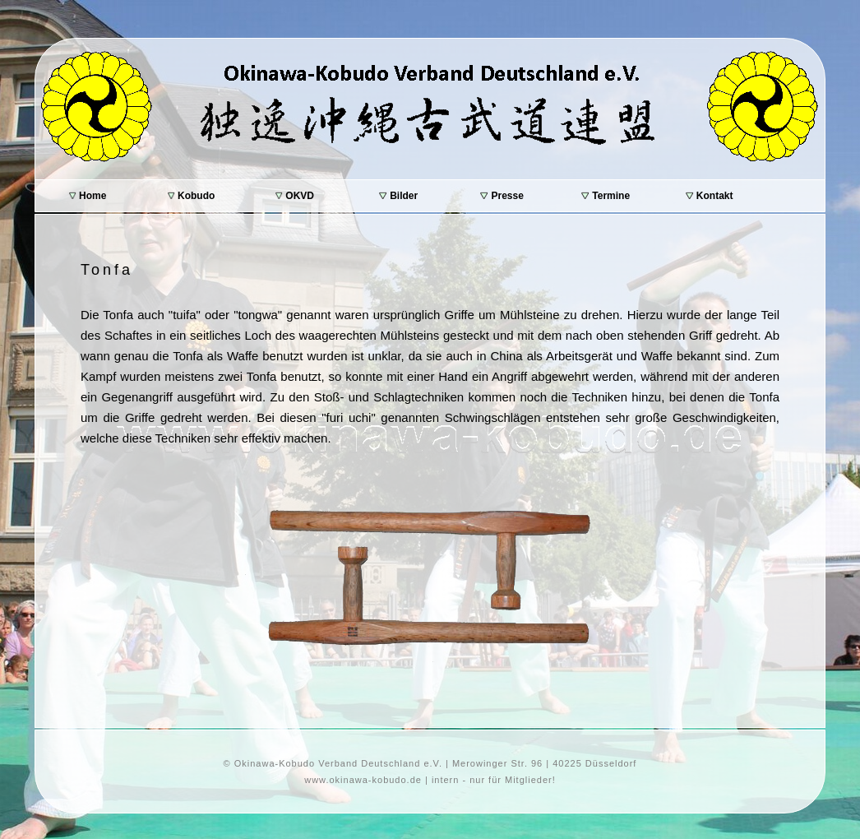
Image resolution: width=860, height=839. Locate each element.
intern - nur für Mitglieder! (494, 780)
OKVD (294, 196)
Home (88, 196)
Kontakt (709, 196)
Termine (605, 196)
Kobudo (191, 196)
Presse (502, 196)
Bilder (398, 196)
